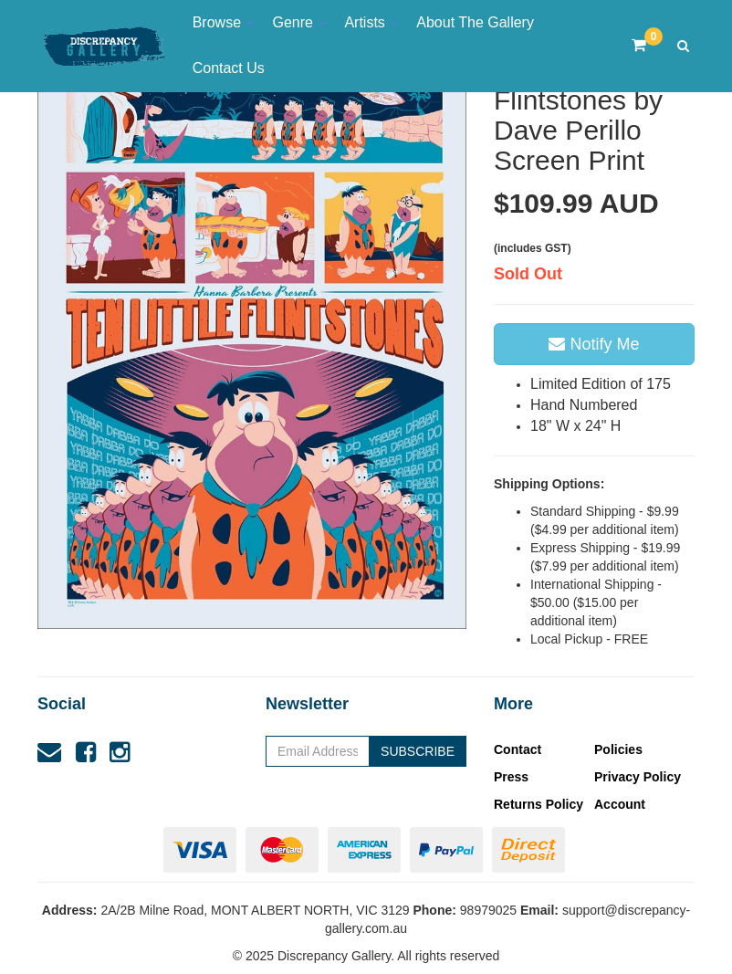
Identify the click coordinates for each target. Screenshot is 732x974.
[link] (86, 752)
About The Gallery (475, 22)
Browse (224, 22)
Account (619, 804)
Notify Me (594, 344)
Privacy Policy (637, 777)
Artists (371, 22)
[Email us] (49, 752)
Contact (517, 749)
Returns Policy (538, 804)
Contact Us (229, 68)
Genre (299, 22)
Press (511, 777)
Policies (618, 749)
